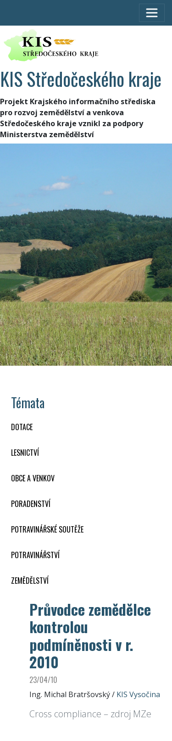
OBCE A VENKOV (33, 478)
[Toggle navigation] (152, 13)
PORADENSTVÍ (30, 503)
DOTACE (22, 426)
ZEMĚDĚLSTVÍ (30, 580)
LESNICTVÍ (25, 452)
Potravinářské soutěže (47, 529)
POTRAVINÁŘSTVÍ (35, 554)
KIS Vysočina (138, 694)
